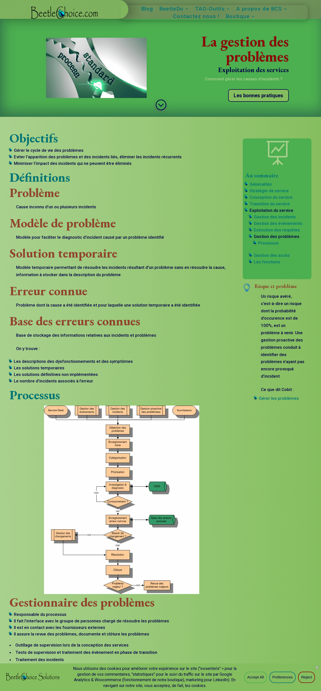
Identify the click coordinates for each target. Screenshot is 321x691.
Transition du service (270, 203)
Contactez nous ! (196, 17)
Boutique (238, 17)
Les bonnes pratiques (258, 95)
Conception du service (271, 197)
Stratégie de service (269, 190)
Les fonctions (267, 261)
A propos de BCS (259, 9)
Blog (147, 9)
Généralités (261, 184)
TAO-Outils (210, 9)
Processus (268, 242)
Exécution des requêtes (277, 229)
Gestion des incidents (275, 216)
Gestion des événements (278, 223)
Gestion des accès (272, 255)
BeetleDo (171, 9)
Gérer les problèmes (279, 398)
